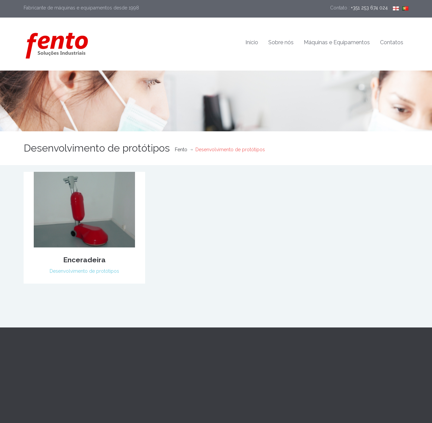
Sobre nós (281, 42)
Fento (181, 149)
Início (251, 42)
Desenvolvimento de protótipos (84, 271)
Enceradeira (84, 260)
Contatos (391, 42)
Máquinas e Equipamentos (337, 42)
